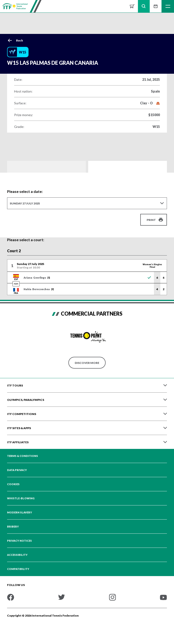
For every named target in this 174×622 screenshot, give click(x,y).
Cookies (13, 484)
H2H (16, 284)
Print (151, 220)
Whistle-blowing (21, 498)
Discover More (87, 363)
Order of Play (127, 167)
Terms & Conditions (22, 456)
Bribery (13, 526)
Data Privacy (17, 470)
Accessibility (17, 554)
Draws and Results (46, 167)
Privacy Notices (19, 540)
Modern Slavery (19, 512)
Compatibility (18, 569)
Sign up (156, 6)
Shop (132, 6)
